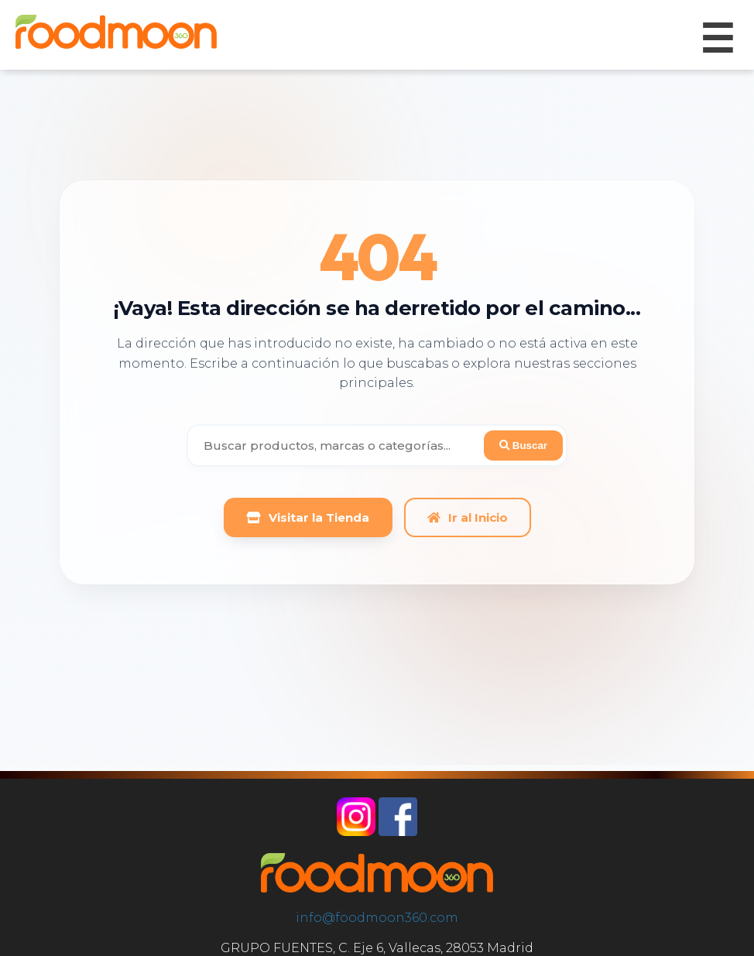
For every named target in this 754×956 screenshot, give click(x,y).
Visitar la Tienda (308, 517)
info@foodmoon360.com (377, 917)
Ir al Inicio (467, 517)
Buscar (523, 445)
